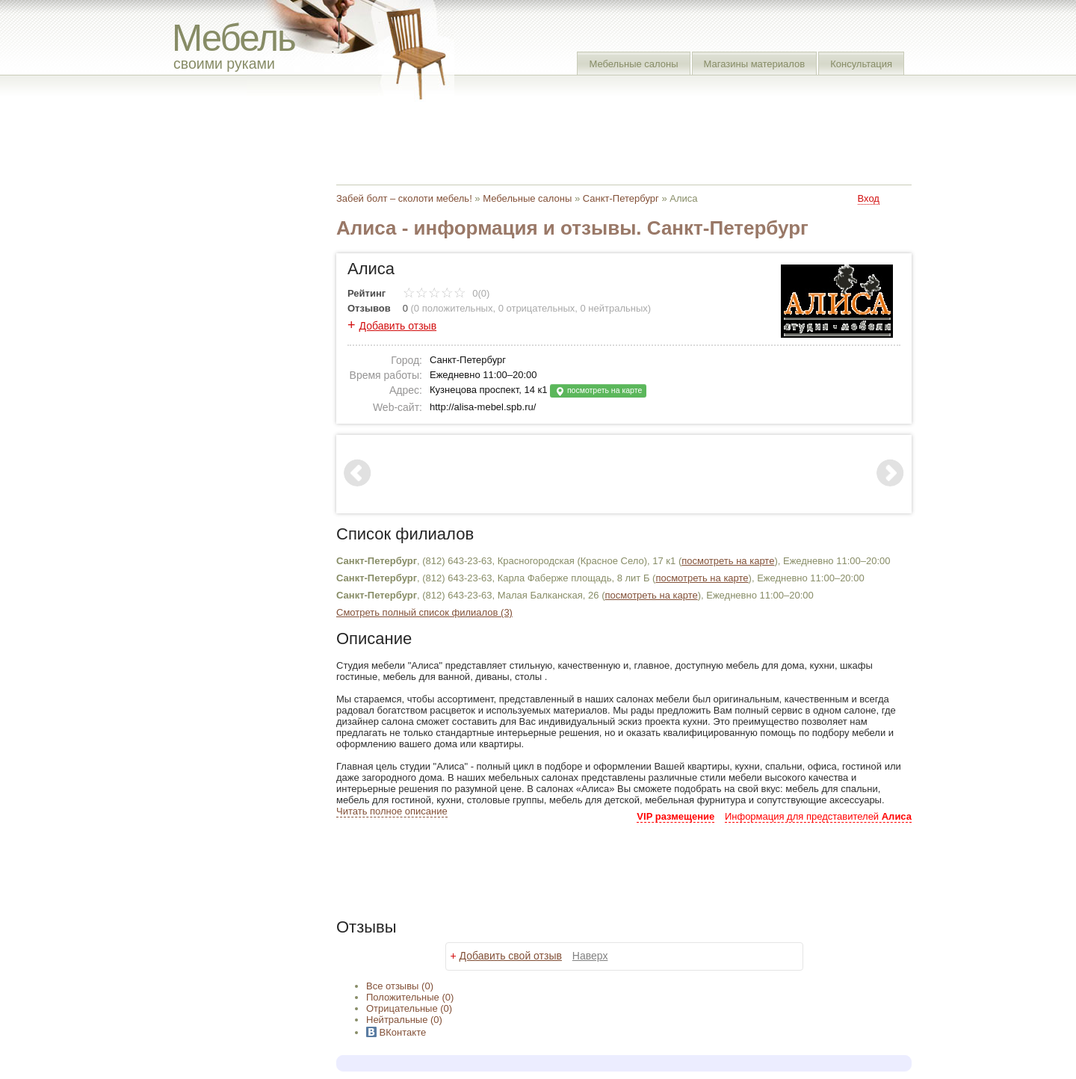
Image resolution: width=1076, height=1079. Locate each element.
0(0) (446, 293)
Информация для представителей (818, 816)
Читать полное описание (392, 811)
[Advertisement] (608, 138)
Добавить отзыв (398, 326)
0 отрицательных (536, 308)
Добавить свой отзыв (511, 956)
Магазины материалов (755, 63)
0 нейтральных (614, 308)
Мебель (233, 37)
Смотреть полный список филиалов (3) (424, 612)
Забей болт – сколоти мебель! (404, 198)
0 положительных (453, 308)
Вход (868, 198)
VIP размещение (675, 816)
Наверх (590, 956)
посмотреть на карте (598, 391)
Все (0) (399, 986)
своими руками (224, 63)
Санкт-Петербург (621, 198)
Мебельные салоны (633, 63)
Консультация (861, 63)
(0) (410, 997)
